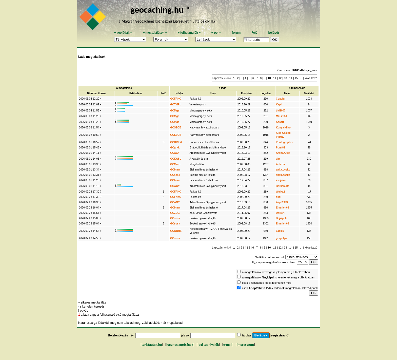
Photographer (284, 142)
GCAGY (175, 152)
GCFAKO (175, 98)
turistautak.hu (152, 345)
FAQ (254, 32)
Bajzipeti (281, 218)
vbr (278, 158)
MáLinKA (281, 116)
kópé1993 (282, 202)
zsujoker (281, 180)
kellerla (280, 164)
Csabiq (280, 98)
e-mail (227, 345)
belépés (273, 32)
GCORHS (176, 231)
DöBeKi (280, 213)
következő (311, 78)
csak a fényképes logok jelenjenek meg (266, 282)
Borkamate (282, 186)
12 (280, 78)
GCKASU (175, 158)
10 (269, 78)
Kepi (279, 104)
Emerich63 (282, 207)
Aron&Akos (283, 152)
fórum (236, 32)
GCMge (174, 110)
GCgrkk (175, 147)
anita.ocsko (283, 169)
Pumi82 (280, 147)
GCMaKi (175, 164)
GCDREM (176, 142)
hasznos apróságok (179, 345)
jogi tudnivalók (208, 345)
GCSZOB (175, 127)
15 (296, 78)
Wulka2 (280, 191)
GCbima (175, 169)
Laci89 (280, 231)
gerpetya (281, 238)
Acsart (280, 122)
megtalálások (154, 32)
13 (285, 78)
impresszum (245, 345)
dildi (278, 197)
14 (290, 78)
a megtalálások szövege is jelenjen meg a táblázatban (276, 272)
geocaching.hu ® (160, 9)
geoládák (122, 32)
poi (216, 32)
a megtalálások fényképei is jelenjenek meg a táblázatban (278, 277)
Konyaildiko (283, 127)
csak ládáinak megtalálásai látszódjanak (280, 288)
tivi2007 (281, 110)
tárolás (246, 335)
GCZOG (175, 213)
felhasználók (189, 32)
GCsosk (175, 175)
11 (274, 78)
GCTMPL (175, 104)
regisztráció (279, 335)
